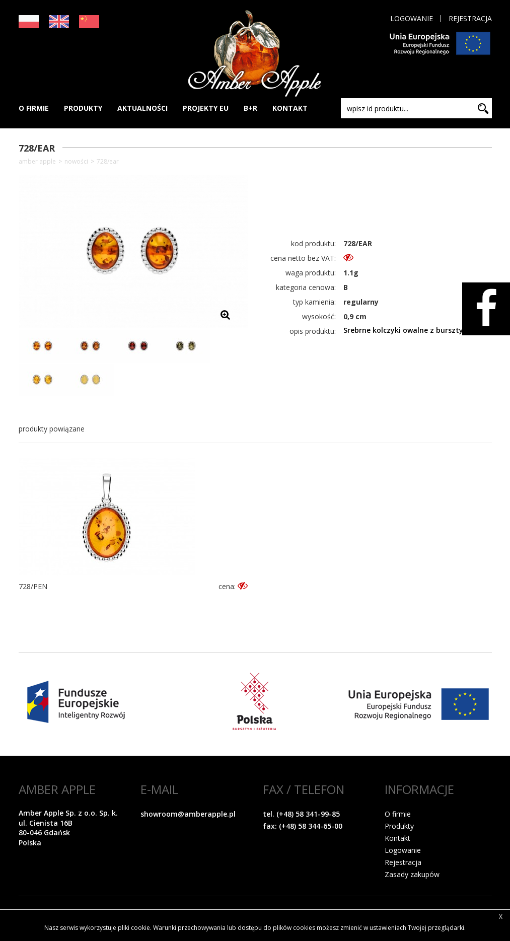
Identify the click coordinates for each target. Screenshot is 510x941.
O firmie (398, 814)
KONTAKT (290, 108)
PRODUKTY (83, 108)
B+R (250, 108)
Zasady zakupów (412, 874)
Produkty (399, 826)
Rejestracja (470, 18)
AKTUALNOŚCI (142, 108)
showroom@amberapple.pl (188, 814)
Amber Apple (37, 162)
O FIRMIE (34, 108)
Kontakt (397, 838)
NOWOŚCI (76, 162)
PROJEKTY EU (206, 108)
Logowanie (411, 18)
